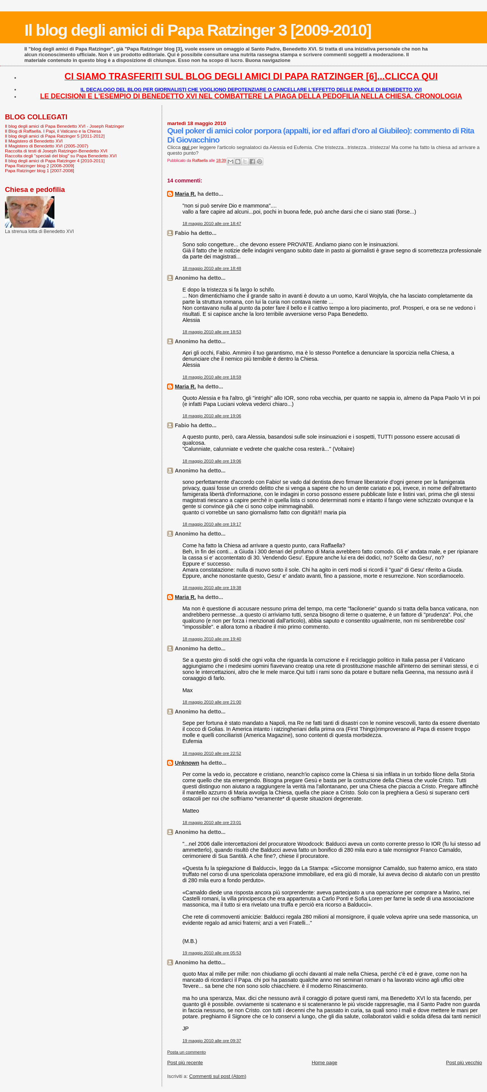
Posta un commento (186, 1052)
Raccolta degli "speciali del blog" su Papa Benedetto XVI (61, 155)
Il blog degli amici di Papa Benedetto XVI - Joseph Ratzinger (64, 126)
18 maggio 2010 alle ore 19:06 (211, 416)
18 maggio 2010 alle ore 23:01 (211, 822)
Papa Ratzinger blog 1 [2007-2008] (39, 170)
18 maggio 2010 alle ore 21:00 (211, 702)
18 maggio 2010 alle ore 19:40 (211, 639)
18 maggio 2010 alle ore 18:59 (211, 377)
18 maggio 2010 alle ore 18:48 (211, 268)
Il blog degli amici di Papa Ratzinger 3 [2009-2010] (197, 30)
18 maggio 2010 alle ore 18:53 (211, 332)
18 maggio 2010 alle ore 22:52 (211, 753)
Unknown (187, 763)
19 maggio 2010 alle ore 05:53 (211, 953)
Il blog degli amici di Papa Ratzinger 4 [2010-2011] (55, 160)
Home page (324, 1062)
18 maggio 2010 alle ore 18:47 (211, 223)
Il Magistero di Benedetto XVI (34, 140)
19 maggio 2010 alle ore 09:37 (211, 1040)
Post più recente (185, 1062)
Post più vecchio (464, 1062)
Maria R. (185, 194)
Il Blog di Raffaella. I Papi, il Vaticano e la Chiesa (53, 130)
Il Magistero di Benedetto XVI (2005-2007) (46, 145)
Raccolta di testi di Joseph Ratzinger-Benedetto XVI (56, 150)
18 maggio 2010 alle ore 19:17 (211, 524)
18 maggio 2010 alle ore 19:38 (211, 587)
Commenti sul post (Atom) (217, 1076)
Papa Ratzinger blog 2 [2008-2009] (39, 165)
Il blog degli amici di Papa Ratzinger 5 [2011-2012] (55, 135)
